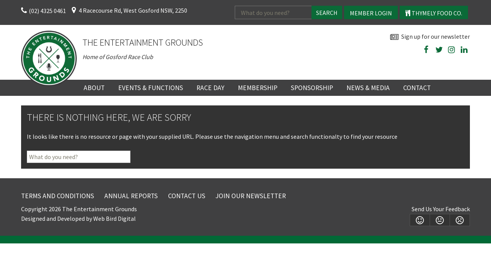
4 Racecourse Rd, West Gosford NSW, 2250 (133, 10)
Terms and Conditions (57, 196)
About (94, 88)
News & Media (368, 88)
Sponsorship (312, 88)
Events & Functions (150, 88)
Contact (417, 88)
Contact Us (186, 196)
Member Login (371, 13)
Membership (257, 88)
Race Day (210, 88)
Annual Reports (131, 196)
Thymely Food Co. (433, 13)
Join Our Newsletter (251, 196)
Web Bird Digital (114, 218)
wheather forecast (466, 68)
